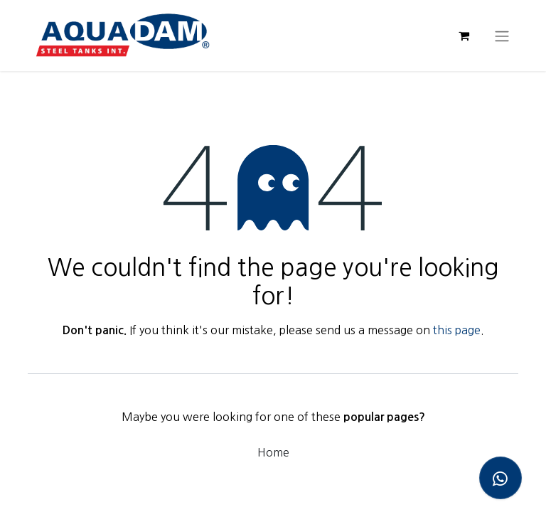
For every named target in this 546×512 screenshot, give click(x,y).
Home (273, 452)
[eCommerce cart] (463, 35)
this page (457, 330)
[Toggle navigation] (502, 35)
